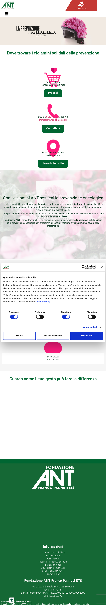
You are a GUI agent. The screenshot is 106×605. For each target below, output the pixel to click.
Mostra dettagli (89, 327)
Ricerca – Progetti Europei (53, 561)
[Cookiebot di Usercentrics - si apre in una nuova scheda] (83, 267)
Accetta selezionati (53, 336)
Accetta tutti (87, 336)
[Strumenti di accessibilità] (11, 600)
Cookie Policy (42, 301)
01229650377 (54, 595)
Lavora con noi (53, 564)
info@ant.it (35, 592)
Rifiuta (19, 336)
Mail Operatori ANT (53, 570)
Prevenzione (53, 555)
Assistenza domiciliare (53, 552)
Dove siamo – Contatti (53, 567)
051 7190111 (55, 589)
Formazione (53, 558)
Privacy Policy (53, 573)
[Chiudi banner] (102, 267)
